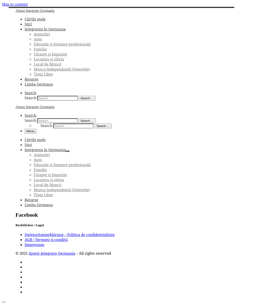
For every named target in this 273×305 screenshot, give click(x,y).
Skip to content (15, 4)
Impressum (34, 244)
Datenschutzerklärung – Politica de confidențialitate (70, 234)
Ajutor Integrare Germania (52, 253)
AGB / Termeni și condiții (46, 239)
